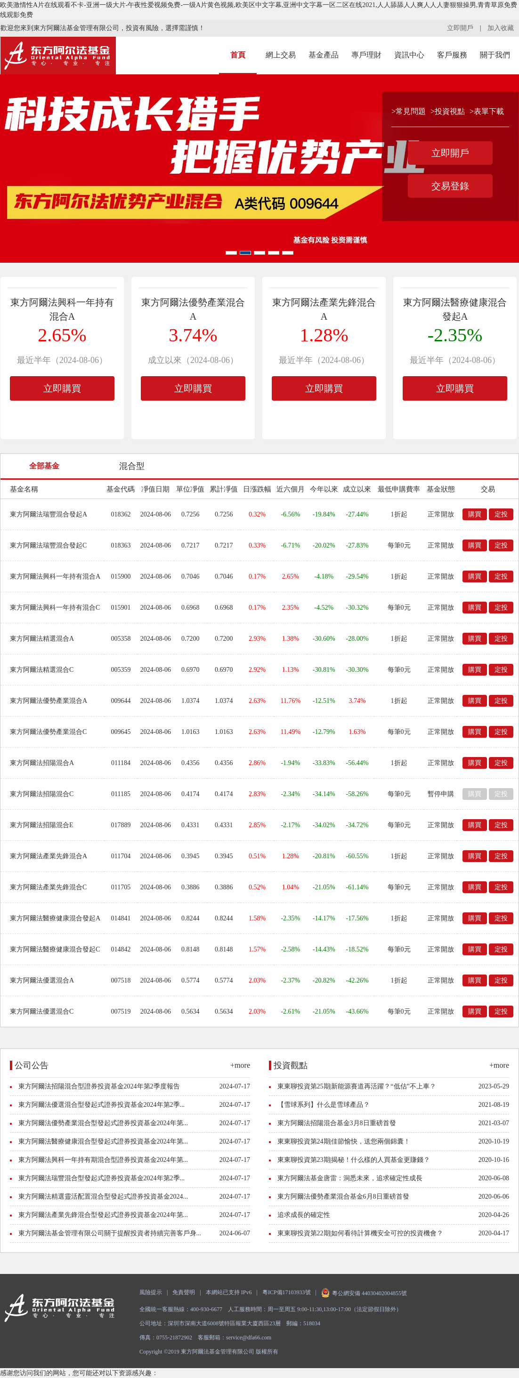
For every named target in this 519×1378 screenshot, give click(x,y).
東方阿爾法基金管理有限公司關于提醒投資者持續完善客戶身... (110, 1233)
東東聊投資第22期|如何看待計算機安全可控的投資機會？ (360, 1233)
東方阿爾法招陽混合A (42, 762)
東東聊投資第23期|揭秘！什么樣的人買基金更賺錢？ (353, 1159)
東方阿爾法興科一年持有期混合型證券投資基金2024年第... (103, 1159)
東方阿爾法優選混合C (41, 1011)
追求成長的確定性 (303, 1214)
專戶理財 (366, 55)
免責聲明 (183, 1292)
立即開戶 (460, 28)
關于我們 (495, 55)
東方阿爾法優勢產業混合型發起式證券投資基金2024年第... (103, 1123)
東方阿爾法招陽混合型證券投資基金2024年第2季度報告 (99, 1086)
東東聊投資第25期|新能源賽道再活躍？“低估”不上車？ (356, 1086)
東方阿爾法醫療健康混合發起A (55, 918)
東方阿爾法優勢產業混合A (48, 700)
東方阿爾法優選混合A (42, 980)
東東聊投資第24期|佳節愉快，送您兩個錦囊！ (344, 1141)
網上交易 (281, 55)
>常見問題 (408, 111)
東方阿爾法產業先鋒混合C (48, 887)
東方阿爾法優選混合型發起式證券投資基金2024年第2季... (101, 1104)
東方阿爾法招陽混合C (41, 794)
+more (240, 1065)
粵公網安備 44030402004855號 (364, 1293)
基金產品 (323, 55)
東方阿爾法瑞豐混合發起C (48, 545)
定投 (501, 514)
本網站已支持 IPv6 (229, 1292)
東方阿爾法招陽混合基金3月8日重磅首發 (336, 1123)
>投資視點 (447, 111)
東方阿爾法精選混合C (41, 669)
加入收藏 (500, 28)
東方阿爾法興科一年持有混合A (55, 576)
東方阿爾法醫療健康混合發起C (55, 949)
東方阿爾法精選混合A (42, 638)
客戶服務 (452, 55)
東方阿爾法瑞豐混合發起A (48, 514)
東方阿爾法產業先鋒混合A (48, 856)
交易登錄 (450, 186)
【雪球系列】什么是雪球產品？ (323, 1104)
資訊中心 (409, 55)
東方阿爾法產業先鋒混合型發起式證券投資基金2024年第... (103, 1214)
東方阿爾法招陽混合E (41, 825)
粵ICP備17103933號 (286, 1292)
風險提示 (150, 1292)
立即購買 (62, 388)
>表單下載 (487, 111)
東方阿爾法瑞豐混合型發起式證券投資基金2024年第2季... (101, 1178)
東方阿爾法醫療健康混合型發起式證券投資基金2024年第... (103, 1141)
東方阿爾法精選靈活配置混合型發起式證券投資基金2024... (103, 1196)
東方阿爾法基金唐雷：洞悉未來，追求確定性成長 (349, 1178)
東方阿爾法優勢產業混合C (48, 731)
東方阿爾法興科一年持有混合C (55, 607)
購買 (474, 514)
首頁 (237, 55)
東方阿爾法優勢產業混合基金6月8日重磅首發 (343, 1196)
